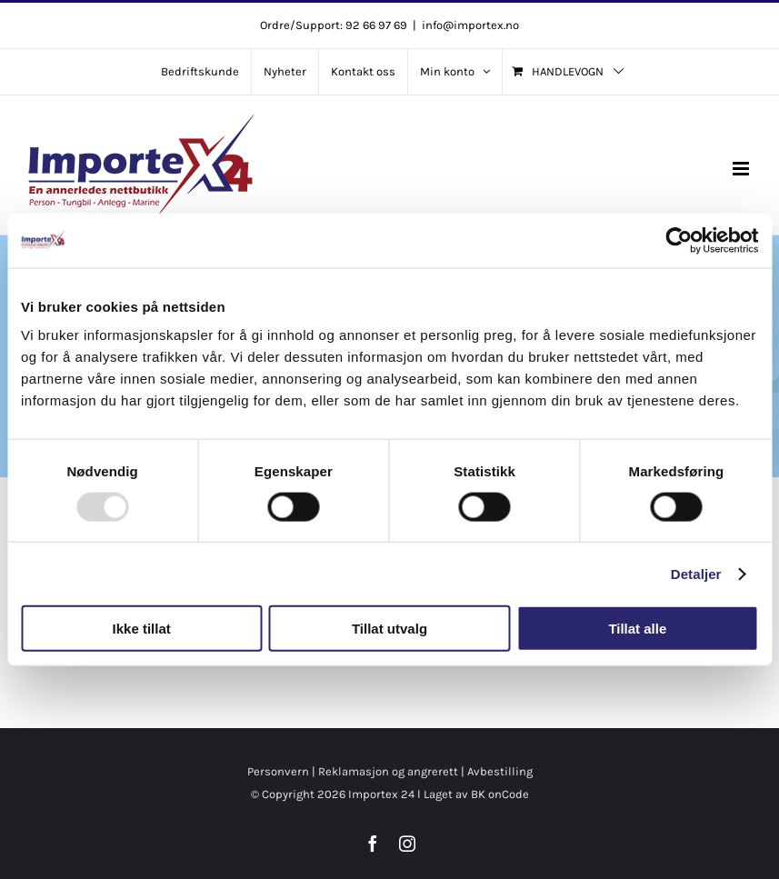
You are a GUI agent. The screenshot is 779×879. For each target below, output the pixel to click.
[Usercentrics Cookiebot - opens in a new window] (678, 240)
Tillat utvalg (389, 628)
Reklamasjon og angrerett (388, 771)
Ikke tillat (142, 628)
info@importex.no (470, 25)
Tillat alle (637, 628)
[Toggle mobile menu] (742, 168)
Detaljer (696, 573)
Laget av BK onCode (476, 794)
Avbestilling (500, 771)
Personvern (278, 771)
